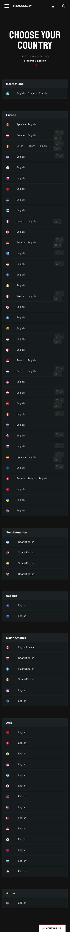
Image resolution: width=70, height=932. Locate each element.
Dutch (20, 145)
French (43, 93)
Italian (20, 295)
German (21, 135)
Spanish (32, 93)
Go (36, 65)
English (21, 93)
